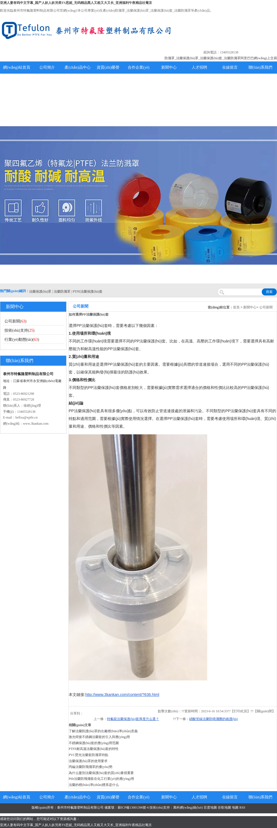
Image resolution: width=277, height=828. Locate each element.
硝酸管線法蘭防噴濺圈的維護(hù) (213, 719)
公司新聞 (266, 307)
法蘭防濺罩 (62, 291)
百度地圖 (210, 807)
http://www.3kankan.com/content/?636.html (122, 694)
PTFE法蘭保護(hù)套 (87, 291)
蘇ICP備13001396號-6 (133, 807)
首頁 (236, 307)
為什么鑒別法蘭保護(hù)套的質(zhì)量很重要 (101, 773)
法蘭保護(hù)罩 (40, 291)
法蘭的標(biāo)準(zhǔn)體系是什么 (94, 785)
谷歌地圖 (224, 807)
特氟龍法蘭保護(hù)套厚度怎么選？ (133, 719)
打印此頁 (240, 711)
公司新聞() (15, 321)
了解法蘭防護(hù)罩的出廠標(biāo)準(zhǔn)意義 (103, 731)
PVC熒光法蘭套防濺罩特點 (88, 755)
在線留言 (230, 67)
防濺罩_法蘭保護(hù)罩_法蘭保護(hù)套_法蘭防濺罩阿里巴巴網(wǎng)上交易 (221, 58)
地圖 (235, 807)
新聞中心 (169, 67)
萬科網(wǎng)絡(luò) (188, 807)
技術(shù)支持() (19, 330)
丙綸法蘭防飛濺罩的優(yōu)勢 (90, 767)
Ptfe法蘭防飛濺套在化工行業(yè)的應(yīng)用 (101, 779)
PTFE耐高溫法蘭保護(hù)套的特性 (94, 749)
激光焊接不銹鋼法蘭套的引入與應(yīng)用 (99, 737)
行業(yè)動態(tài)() (21, 339)
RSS (242, 807)
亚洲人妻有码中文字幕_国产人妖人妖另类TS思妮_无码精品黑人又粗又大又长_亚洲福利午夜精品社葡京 (76, 3)
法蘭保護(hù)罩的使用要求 (88, 761)
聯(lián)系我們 (260, 67)
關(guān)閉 (264, 711)
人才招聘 (199, 67)
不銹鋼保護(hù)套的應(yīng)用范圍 (94, 743)
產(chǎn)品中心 (78, 67)
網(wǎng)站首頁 (16, 67)
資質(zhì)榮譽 (108, 67)
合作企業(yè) (139, 67)
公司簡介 (47, 67)
